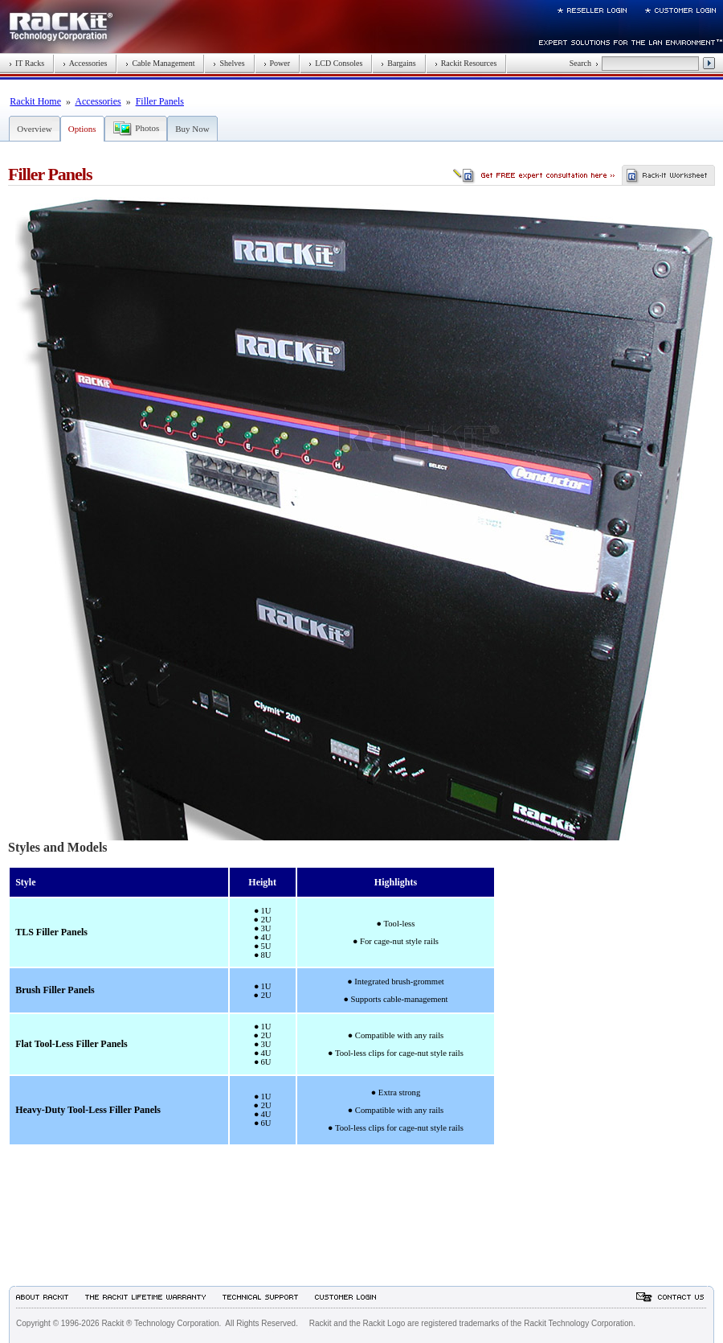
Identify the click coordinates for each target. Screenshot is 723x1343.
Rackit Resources (466, 63)
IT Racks (26, 63)
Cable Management (159, 63)
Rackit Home (35, 101)
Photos (147, 128)
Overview (34, 128)
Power (277, 63)
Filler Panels (160, 101)
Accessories (85, 63)
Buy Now (192, 128)
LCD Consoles (335, 63)
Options (82, 128)
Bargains (398, 63)
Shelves (228, 63)
